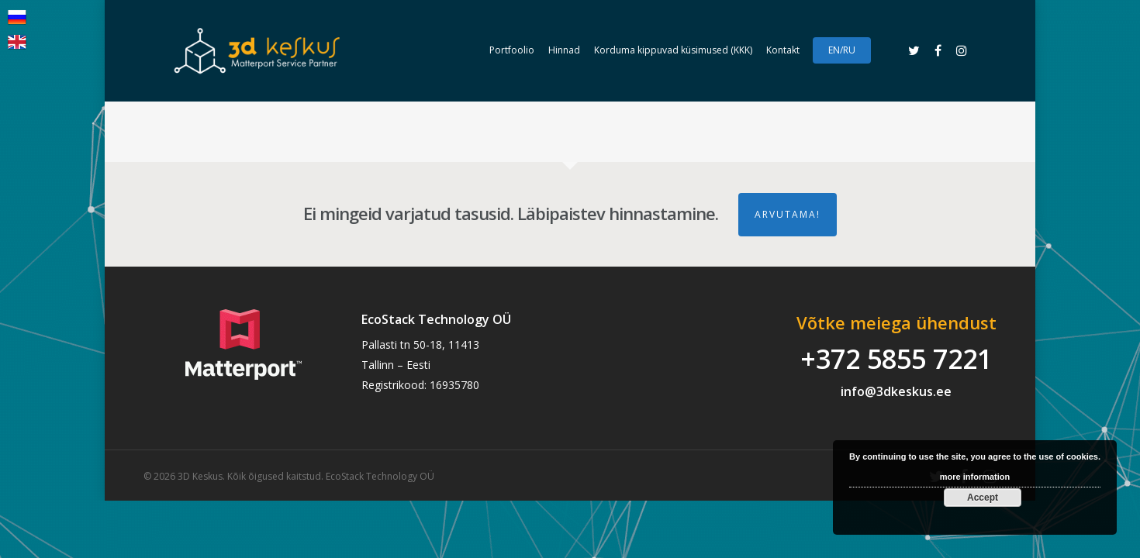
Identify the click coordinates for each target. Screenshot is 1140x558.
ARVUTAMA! (787, 214)
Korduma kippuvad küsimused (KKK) (673, 50)
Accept (982, 497)
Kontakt (783, 50)
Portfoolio (511, 50)
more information (975, 476)
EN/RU (841, 50)
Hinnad (564, 50)
